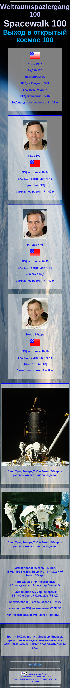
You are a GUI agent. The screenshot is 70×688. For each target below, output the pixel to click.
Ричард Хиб (35, 245)
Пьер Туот (35, 155)
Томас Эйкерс (35, 334)
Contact (45, 674)
